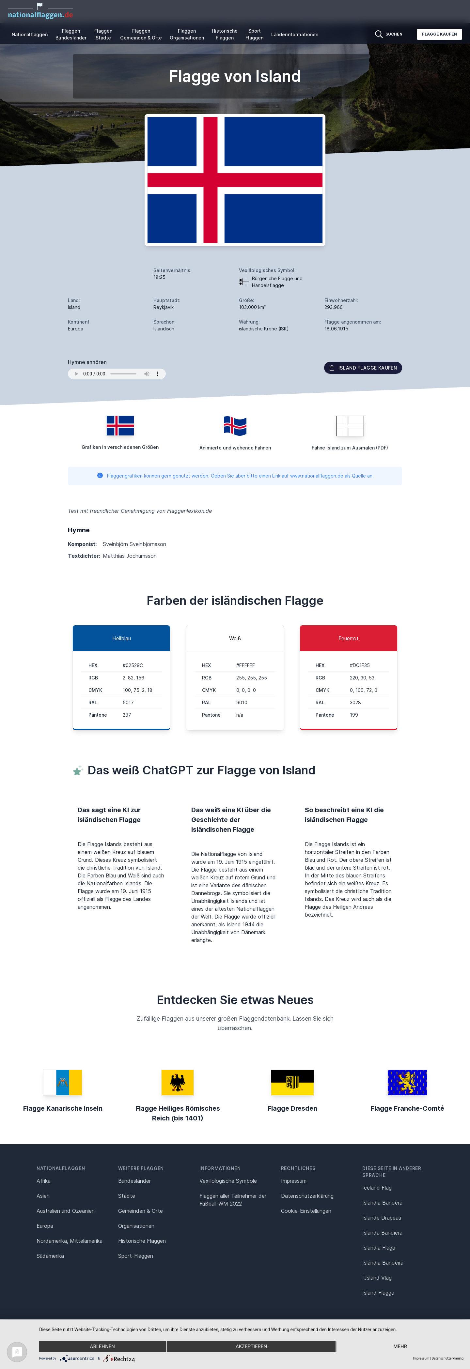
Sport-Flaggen (135, 1256)
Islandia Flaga (378, 1247)
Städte (126, 1196)
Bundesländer (134, 1181)
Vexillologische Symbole (228, 1181)
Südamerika (50, 1256)
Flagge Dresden (292, 1108)
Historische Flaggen (225, 34)
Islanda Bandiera (382, 1232)
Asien (43, 1196)
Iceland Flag (377, 1187)
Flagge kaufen (439, 34)
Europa (45, 1226)
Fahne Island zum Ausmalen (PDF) (350, 447)
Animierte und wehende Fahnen (235, 447)
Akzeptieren (251, 1346)
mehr (400, 1346)
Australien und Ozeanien (66, 1211)
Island (74, 307)
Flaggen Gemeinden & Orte (141, 34)
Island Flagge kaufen (363, 368)
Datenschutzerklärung (447, 1358)
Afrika (44, 1181)
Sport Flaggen (254, 34)
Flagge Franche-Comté (407, 1108)
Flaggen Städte (103, 34)
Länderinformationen (294, 34)
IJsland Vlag (377, 1277)
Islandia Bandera (382, 1202)
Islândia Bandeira (382, 1262)
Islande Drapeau (381, 1217)
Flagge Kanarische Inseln (62, 1108)
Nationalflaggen (30, 34)
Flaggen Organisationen (187, 34)
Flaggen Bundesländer (70, 34)
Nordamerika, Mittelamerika (69, 1241)
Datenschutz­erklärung (307, 1196)
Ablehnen (102, 1346)
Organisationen (136, 1226)
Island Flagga (378, 1292)
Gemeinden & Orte (140, 1211)
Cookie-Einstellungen (306, 1211)
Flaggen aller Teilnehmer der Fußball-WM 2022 (232, 1200)
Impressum (293, 1181)
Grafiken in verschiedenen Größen (120, 447)
